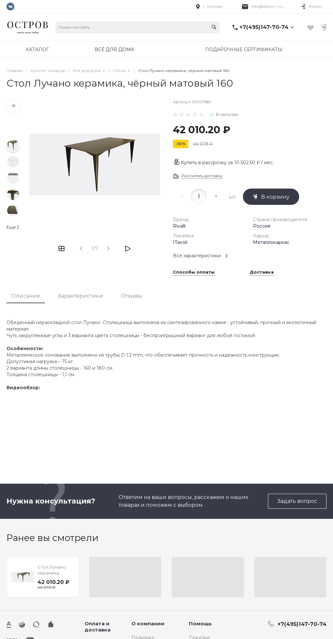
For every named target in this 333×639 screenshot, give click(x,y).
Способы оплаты (194, 272)
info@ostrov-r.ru (267, 6)
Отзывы (131, 296)
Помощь (200, 623)
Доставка (262, 272)
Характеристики (80, 296)
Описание (25, 296)
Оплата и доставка (98, 626)
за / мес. (251, 162)
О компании (148, 623)
